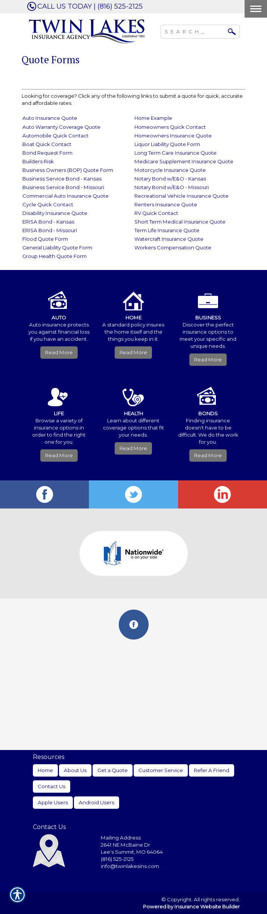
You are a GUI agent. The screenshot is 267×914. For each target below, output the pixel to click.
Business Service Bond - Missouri (63, 187)
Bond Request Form (47, 153)
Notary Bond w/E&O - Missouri (171, 187)
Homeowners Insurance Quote (173, 136)
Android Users (96, 802)
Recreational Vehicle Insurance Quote (181, 196)
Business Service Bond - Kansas (62, 179)
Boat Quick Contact (46, 144)
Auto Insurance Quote (49, 118)
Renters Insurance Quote (165, 204)
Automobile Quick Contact (55, 136)
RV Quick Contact (156, 213)
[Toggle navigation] (256, 9)
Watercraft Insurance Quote (169, 239)
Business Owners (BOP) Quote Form (67, 170)
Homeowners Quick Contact (170, 127)
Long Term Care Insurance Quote (175, 153)
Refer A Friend (211, 770)
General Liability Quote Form (57, 247)
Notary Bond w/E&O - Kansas (170, 179)
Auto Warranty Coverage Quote (61, 127)
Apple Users (53, 802)
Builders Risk (38, 161)
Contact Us (51, 786)
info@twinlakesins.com (130, 866)
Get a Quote (112, 770)
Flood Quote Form (45, 239)
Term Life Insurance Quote (166, 230)
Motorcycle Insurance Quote (170, 170)
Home (45, 770)
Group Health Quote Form (54, 256)
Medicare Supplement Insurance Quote (183, 161)
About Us (75, 770)
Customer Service (161, 770)
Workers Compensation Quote (172, 247)
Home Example (153, 118)
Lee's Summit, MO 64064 (132, 852)
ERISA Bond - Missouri (49, 230)
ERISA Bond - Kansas (48, 222)
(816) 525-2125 (117, 859)
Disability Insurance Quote (54, 213)
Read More (59, 352)
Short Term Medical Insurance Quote (180, 222)
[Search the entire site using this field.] (194, 30)
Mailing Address (121, 838)
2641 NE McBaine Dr (126, 845)
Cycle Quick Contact (47, 204)
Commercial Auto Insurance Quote (65, 196)
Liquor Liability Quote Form (167, 144)
